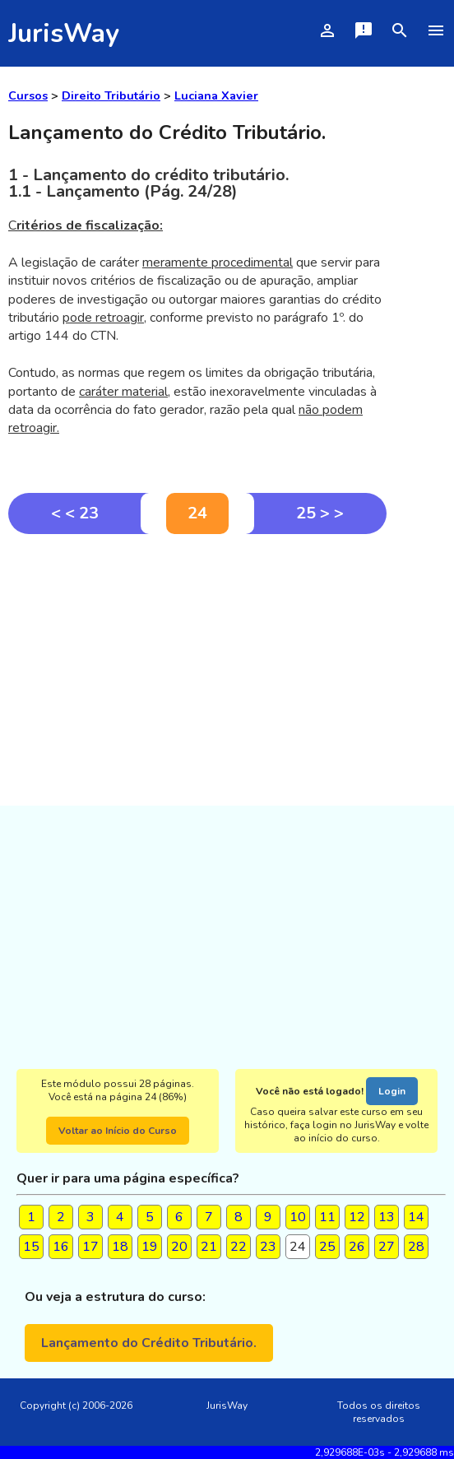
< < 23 (75, 513)
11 (327, 1217)
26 (357, 1247)
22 (238, 1247)
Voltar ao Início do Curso (117, 1130)
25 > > (320, 513)
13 (386, 1217)
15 (31, 1247)
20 (179, 1247)
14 (416, 1217)
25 (327, 1247)
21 (209, 1247)
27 (386, 1247)
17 (90, 1247)
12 (357, 1217)
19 (149, 1247)
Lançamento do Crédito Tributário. (149, 1343)
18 (120, 1247)
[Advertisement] (197, 657)
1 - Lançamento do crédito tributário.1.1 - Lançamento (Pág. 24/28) (148, 183)
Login (391, 1091)
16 (61, 1247)
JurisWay (63, 33)
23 (268, 1247)
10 (298, 1217)
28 (416, 1247)
